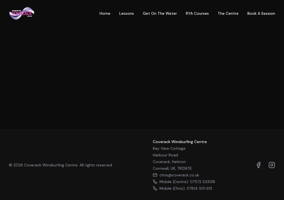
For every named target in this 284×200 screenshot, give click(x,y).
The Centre (228, 13)
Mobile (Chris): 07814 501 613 (182, 188)
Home (105, 13)
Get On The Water (160, 13)
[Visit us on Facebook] (258, 165)
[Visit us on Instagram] (271, 165)
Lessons (126, 13)
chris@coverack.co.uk (176, 175)
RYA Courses (197, 13)
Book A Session (261, 13)
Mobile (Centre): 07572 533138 (184, 181)
